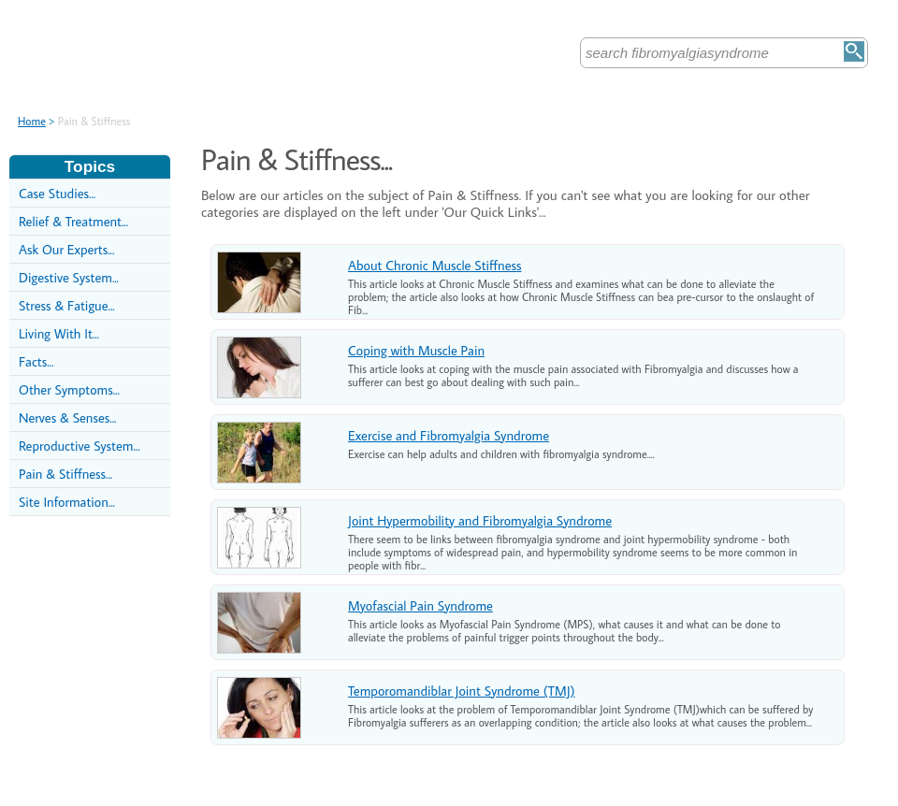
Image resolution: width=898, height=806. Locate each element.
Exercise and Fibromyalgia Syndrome (448, 435)
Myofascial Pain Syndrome (420, 605)
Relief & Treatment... (73, 221)
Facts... (36, 361)
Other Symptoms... (69, 389)
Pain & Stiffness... (65, 473)
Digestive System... (69, 277)
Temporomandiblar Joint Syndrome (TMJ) (461, 690)
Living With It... (59, 333)
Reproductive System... (79, 445)
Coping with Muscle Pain (416, 350)
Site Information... (67, 502)
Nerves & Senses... (67, 417)
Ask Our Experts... (66, 249)
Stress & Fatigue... (67, 305)
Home (32, 121)
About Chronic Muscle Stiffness (435, 265)
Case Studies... (57, 193)
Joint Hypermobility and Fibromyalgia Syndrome (480, 520)
